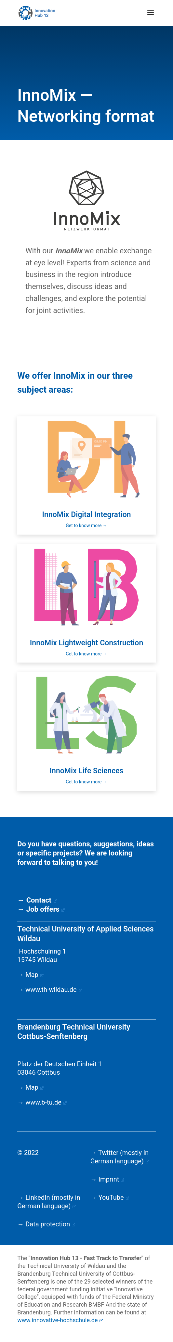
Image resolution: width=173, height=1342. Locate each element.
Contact (41, 900)
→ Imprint (107, 1179)
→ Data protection (46, 1224)
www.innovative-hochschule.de (60, 1320)
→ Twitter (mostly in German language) (119, 1157)
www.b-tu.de (46, 1102)
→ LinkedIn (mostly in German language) (48, 1202)
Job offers (45, 909)
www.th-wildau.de (53, 989)
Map (34, 975)
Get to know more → (86, 525)
